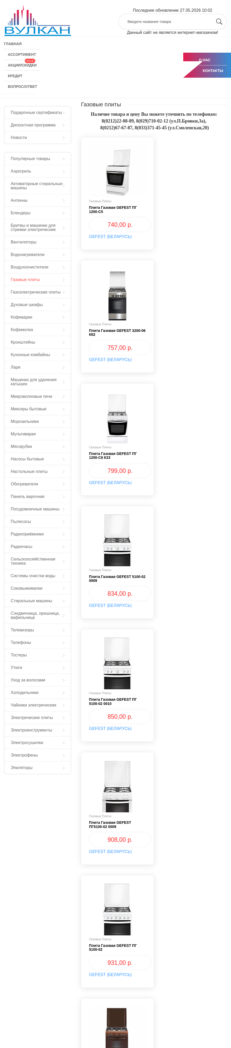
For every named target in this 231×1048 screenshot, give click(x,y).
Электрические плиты (32, 717)
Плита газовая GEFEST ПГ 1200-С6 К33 (113, 332)
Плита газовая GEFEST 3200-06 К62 (192, 209)
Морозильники (25, 421)
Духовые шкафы (27, 304)
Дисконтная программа (33, 125)
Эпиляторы (22, 767)
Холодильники (25, 692)
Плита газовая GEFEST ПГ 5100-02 (113, 579)
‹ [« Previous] (90, 886)
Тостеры (19, 655)
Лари (15, 367)
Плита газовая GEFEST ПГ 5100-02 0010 (113, 456)
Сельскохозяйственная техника (33, 561)
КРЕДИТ (15, 76)
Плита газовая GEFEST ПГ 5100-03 (190, 824)
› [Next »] (156, 886)
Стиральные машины (31, 601)
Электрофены (24, 755)
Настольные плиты (29, 471)
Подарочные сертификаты (36, 112)
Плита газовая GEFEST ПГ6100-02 (110, 701)
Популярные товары (30, 158)
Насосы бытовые (27, 459)
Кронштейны (23, 342)
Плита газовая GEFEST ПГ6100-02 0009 (187, 456)
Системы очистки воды (33, 576)
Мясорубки (21, 446)
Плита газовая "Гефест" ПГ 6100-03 (114, 824)
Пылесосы (21, 521)
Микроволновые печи (31, 396)
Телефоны (21, 642)
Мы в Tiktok (78, 1029)
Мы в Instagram (23, 1029)
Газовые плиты (25, 279)
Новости (19, 137)
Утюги (16, 667)
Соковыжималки (26, 588)
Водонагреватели (27, 254)
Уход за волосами (28, 680)
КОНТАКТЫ (213, 71)
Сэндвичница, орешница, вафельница (35, 615)
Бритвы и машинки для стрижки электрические (33, 227)
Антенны (19, 200)
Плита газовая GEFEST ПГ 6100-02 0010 (190, 701)
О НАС (205, 60)
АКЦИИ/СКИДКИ (22, 63)
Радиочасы (21, 546)
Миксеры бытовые (28, 409)
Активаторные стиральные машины (37, 185)
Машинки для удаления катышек (34, 381)
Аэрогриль (21, 171)
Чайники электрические (33, 705)
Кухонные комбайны (30, 354)
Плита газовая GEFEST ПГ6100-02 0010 (187, 579)
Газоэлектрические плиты (36, 292)
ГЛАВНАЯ (13, 44)
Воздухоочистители (29, 267)
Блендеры (21, 213)
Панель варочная (27, 496)
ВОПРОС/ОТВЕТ (22, 86)
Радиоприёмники (27, 534)
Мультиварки (23, 434)
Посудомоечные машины (35, 509)
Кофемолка (22, 329)
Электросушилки (27, 742)
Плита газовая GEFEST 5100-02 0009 (192, 332)
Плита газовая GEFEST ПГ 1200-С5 (113, 209)
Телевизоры (22, 630)
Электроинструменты (31, 730)
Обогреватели (24, 484)
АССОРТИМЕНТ (22, 54)
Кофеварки (21, 317)
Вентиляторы (24, 242)
